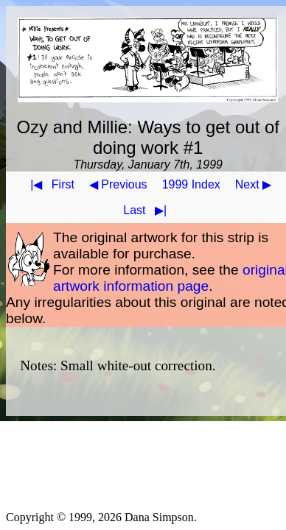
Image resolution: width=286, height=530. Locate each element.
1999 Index (191, 184)
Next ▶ (253, 184)
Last (147, 210)
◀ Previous (118, 184)
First (49, 184)
